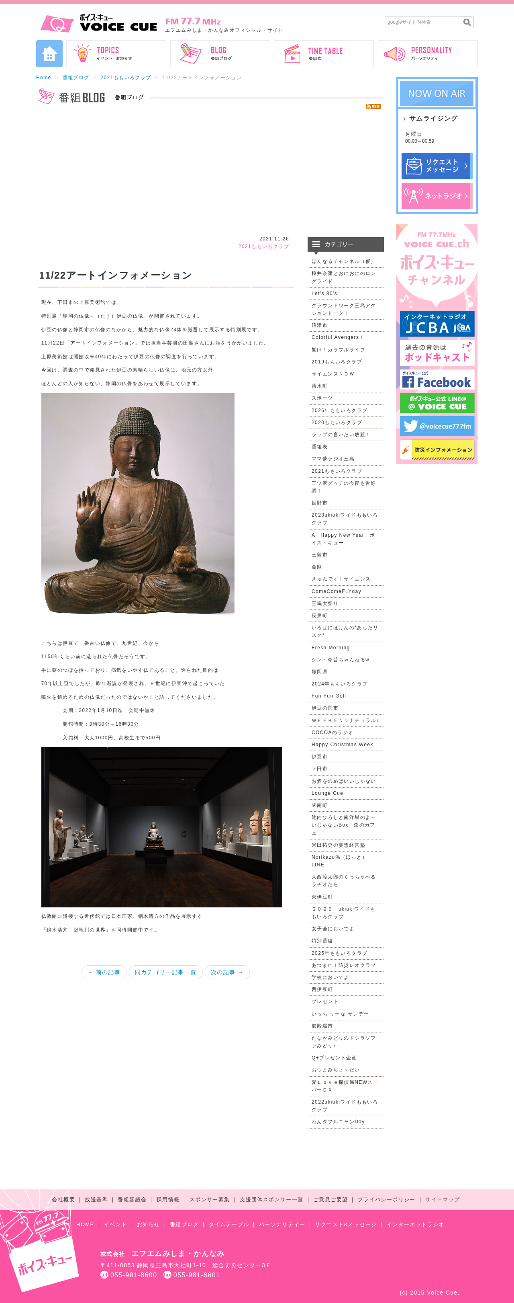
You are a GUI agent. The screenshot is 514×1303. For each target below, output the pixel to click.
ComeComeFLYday (336, 591)
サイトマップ (442, 1199)
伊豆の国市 (325, 708)
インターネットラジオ (416, 1224)
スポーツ (322, 398)
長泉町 (320, 615)
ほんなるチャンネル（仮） (344, 261)
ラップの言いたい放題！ (341, 434)
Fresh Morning (331, 647)
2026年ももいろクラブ (340, 410)
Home (43, 77)
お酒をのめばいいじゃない (344, 781)
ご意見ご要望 (330, 1199)
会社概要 (63, 1199)
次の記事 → (227, 972)
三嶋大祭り (325, 603)
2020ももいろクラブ (337, 422)
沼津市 (320, 325)
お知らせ (148, 1224)
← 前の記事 (104, 972)
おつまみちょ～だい (336, 1070)
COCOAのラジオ (333, 732)
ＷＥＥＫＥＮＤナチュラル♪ (345, 720)
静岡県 (320, 672)
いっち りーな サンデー (340, 1014)
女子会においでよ (333, 929)
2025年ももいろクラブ (340, 953)
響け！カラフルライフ (338, 350)
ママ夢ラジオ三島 (333, 459)
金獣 (317, 567)
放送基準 (96, 1199)
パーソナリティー (282, 1224)
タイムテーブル (229, 1224)
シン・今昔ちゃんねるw (340, 660)
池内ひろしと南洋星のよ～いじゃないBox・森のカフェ (344, 825)
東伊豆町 (322, 897)
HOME (85, 1224)
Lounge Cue (327, 793)
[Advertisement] (210, 173)
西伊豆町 (322, 989)
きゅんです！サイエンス (341, 579)
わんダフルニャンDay (338, 1121)
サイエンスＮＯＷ (333, 374)
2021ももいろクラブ (125, 77)
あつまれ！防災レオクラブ (344, 965)
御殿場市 (322, 1026)
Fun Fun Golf (329, 696)
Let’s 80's (324, 293)
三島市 (320, 555)
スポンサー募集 (210, 1199)
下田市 (320, 769)
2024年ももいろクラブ (340, 684)
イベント (115, 1224)
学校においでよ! (331, 977)
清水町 (320, 386)
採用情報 (168, 1199)
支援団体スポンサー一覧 (271, 1199)
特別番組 (322, 941)
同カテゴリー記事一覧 (166, 972)
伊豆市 (320, 756)
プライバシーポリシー (387, 1199)
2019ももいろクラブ (337, 362)
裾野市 (320, 503)
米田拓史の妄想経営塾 (338, 845)
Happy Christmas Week (342, 744)
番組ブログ (76, 77)
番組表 (320, 446)
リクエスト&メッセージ (346, 1224)
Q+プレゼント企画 (334, 1058)
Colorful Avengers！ (338, 337)
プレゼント (325, 1001)
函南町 (320, 805)
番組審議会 (132, 1199)
